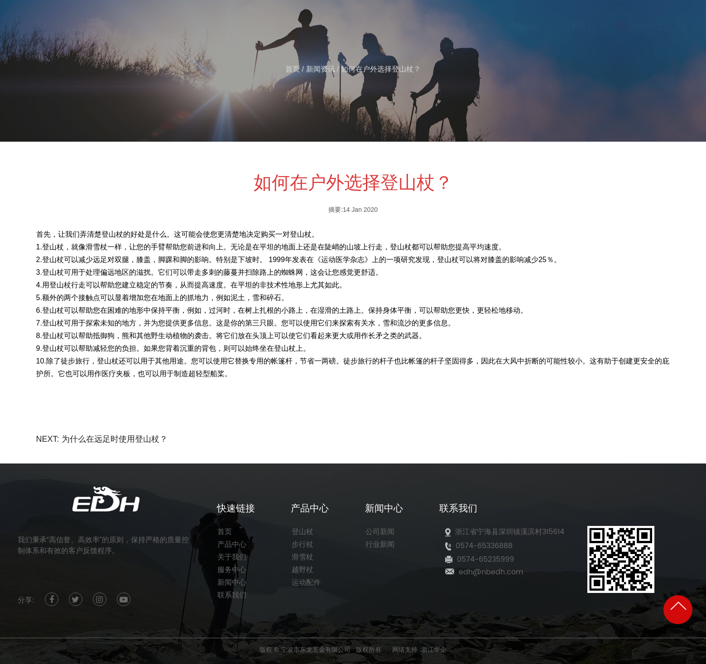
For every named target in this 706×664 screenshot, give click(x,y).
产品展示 (413, 21)
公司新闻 (379, 532)
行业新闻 (379, 544)
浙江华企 (434, 650)
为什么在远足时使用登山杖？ (115, 439)
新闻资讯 (523, 21)
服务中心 (231, 570)
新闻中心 (231, 582)
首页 (311, 21)
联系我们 (578, 21)
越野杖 (302, 570)
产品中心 (231, 544)
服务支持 (468, 21)
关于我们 (357, 21)
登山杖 (302, 532)
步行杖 (302, 544)
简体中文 (639, 21)
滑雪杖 (302, 557)
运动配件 (306, 582)
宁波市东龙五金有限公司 (316, 650)
